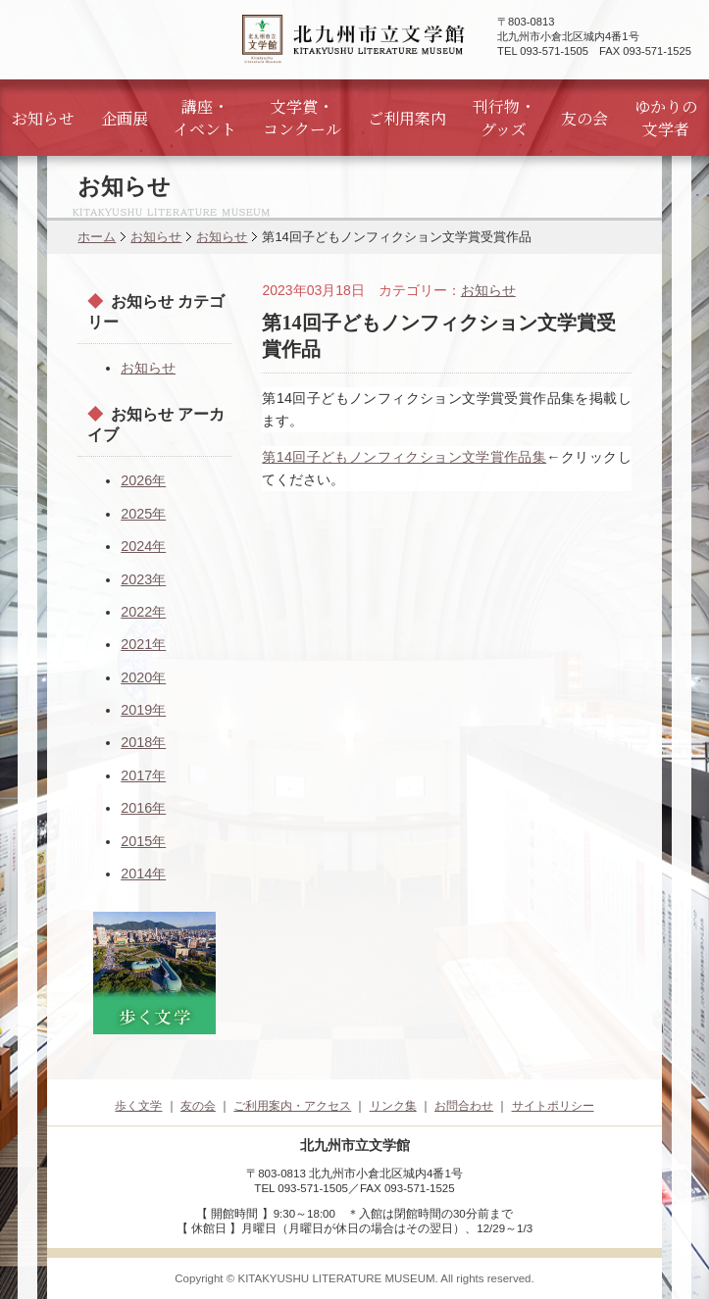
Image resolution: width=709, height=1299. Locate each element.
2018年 (143, 742)
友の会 (584, 118)
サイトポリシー (553, 1106)
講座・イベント (205, 117)
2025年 (143, 514)
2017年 (143, 775)
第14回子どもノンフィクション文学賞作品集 (404, 457)
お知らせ (43, 118)
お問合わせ (463, 1106)
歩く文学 (138, 1106)
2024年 (143, 546)
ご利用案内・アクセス (292, 1106)
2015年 (143, 841)
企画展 (124, 118)
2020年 (143, 677)
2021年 (143, 644)
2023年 (143, 579)
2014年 (143, 873)
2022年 (143, 612)
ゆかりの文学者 (665, 117)
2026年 (143, 480)
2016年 (143, 808)
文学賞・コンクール (302, 117)
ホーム (96, 236)
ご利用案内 (407, 118)
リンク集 (393, 1106)
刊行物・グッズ (504, 117)
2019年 (143, 710)
